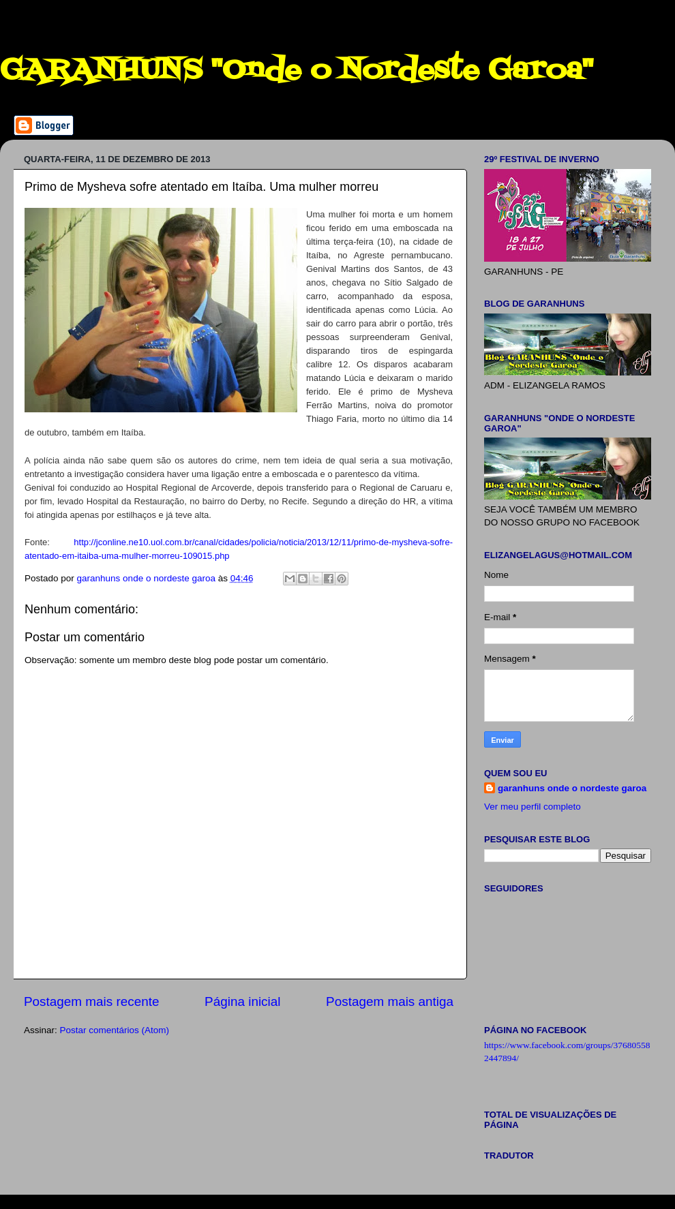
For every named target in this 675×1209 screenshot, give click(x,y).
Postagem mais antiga (389, 1001)
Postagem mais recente (91, 1001)
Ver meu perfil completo (532, 806)
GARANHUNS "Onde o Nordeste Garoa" (296, 71)
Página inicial (242, 1001)
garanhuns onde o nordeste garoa (572, 788)
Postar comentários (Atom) (115, 1030)
